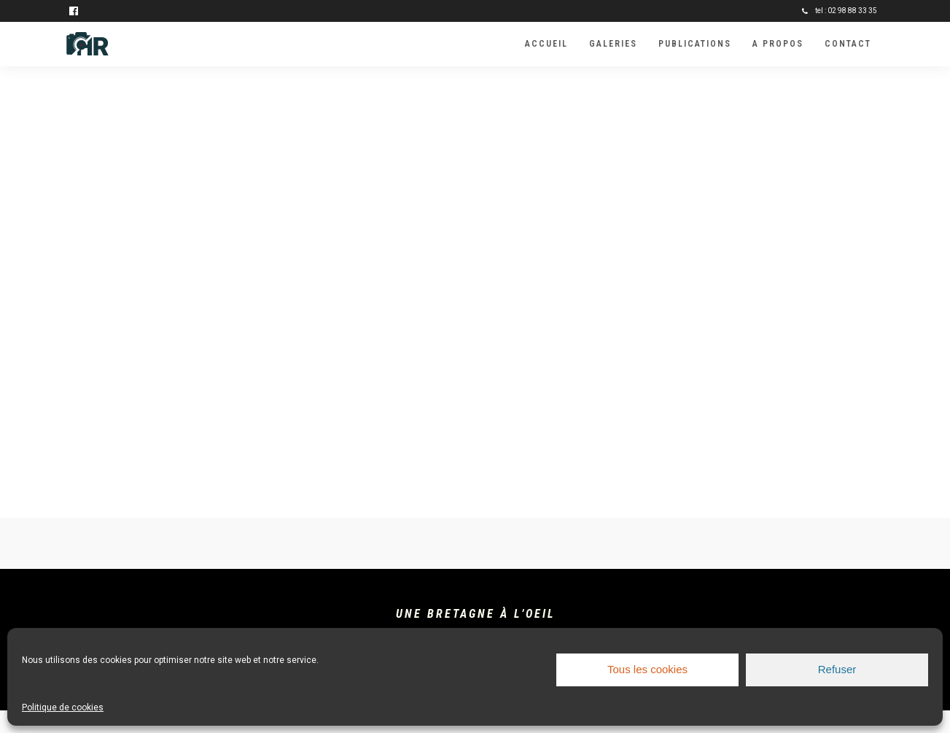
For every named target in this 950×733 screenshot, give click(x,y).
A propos (777, 44)
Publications (694, 44)
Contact (848, 44)
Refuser (837, 669)
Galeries (613, 44)
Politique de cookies (63, 707)
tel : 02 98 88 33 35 (839, 11)
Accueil (546, 44)
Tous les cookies (647, 669)
